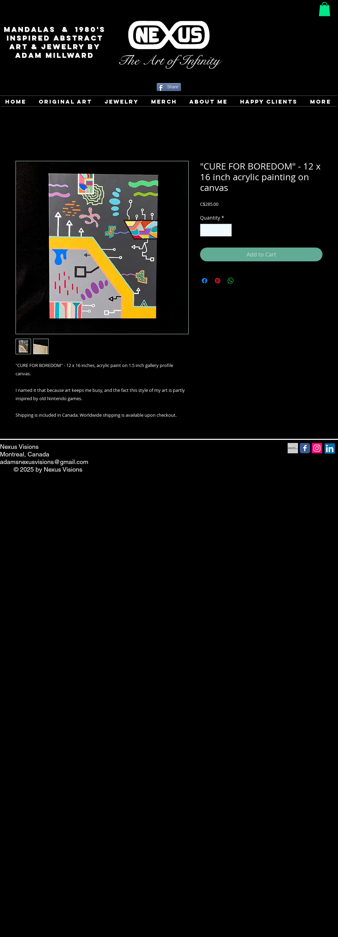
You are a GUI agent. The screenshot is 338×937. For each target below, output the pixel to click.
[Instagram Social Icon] (317, 448)
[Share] (169, 87)
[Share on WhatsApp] (231, 281)
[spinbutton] (216, 230)
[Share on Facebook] (204, 281)
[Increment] (226, 230)
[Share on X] (244, 281)
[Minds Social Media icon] (293, 448)
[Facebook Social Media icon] (305, 448)
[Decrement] (205, 230)
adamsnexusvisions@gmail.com (44, 461)
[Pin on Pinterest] (217, 281)
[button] (324, 9)
